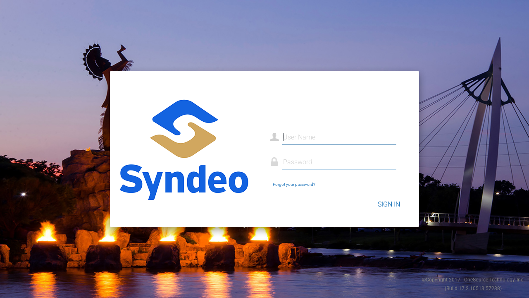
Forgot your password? (294, 184)
